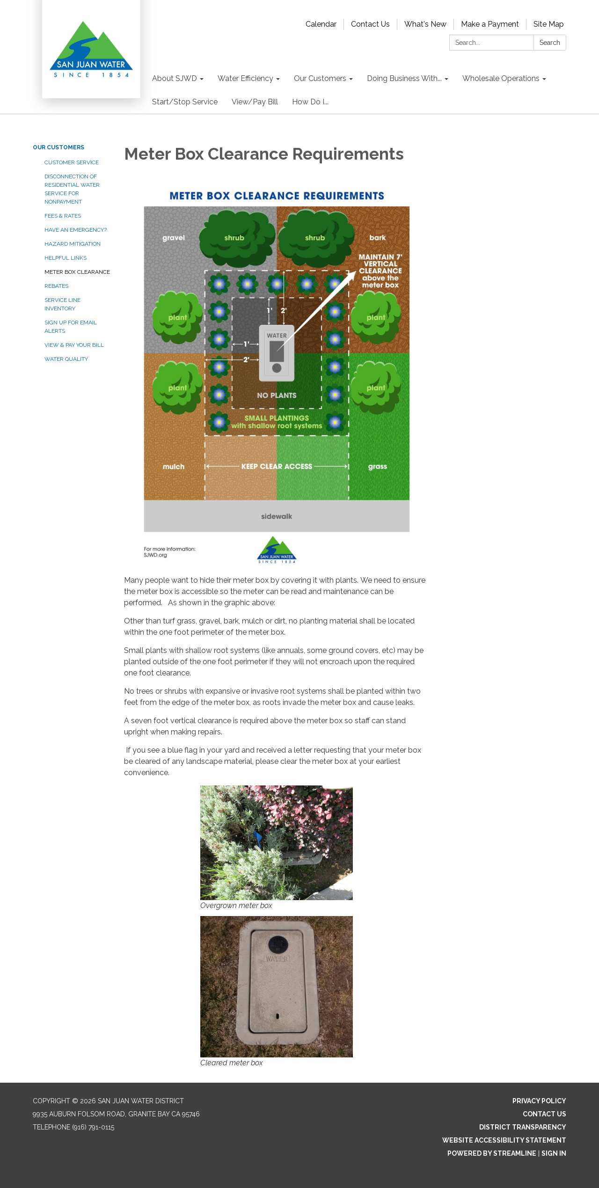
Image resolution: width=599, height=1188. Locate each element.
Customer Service (71, 162)
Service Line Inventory (62, 304)
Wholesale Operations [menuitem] (501, 78)
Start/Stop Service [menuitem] (185, 101)
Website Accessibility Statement (504, 1140)
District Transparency (522, 1127)
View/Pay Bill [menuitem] (255, 101)
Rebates (56, 286)
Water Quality (66, 359)
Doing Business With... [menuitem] (404, 78)
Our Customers (58, 147)
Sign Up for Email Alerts (70, 326)
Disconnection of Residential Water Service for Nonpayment (72, 189)
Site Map (548, 24)
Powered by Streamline (491, 1153)
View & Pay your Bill (74, 345)
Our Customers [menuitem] (320, 78)
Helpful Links (65, 258)
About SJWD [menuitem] (174, 78)
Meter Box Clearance (77, 272)
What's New (425, 24)
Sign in (553, 1153)
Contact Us (370, 24)
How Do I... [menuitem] (310, 101)
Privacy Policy (539, 1101)
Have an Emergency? (75, 230)
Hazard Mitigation (72, 244)
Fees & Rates (62, 216)
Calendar (321, 24)
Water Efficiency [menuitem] (245, 78)
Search (550, 42)
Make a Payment (490, 24)
